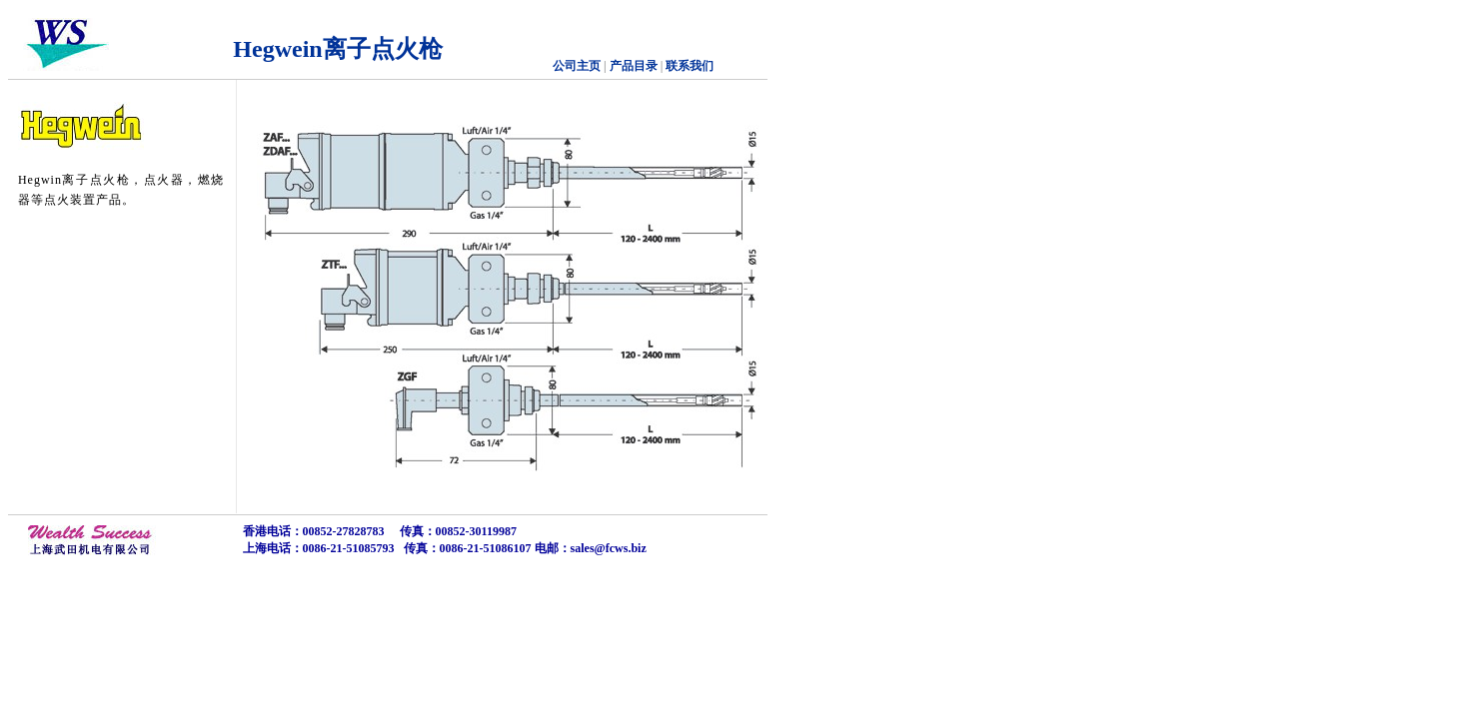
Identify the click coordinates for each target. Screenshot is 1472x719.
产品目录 (632, 66)
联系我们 (690, 66)
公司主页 (577, 66)
